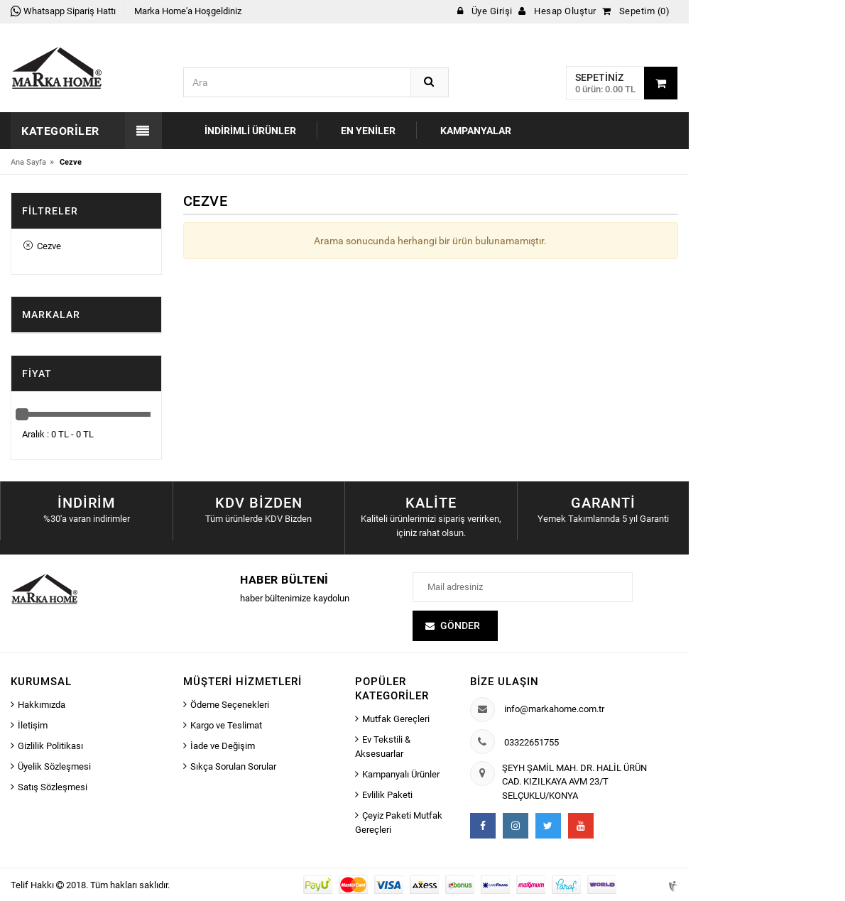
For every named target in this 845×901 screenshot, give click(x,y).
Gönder (460, 625)
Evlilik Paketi (387, 795)
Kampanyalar (475, 130)
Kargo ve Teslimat (226, 725)
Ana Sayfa (28, 162)
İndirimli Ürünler (250, 130)
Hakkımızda (41, 704)
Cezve (42, 246)
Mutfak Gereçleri (396, 719)
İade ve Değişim (222, 746)
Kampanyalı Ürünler (401, 774)
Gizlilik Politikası (50, 746)
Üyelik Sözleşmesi (54, 766)
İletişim (33, 725)
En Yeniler (368, 130)
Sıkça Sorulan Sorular (233, 766)
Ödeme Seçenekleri (229, 704)
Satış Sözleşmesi (52, 787)
